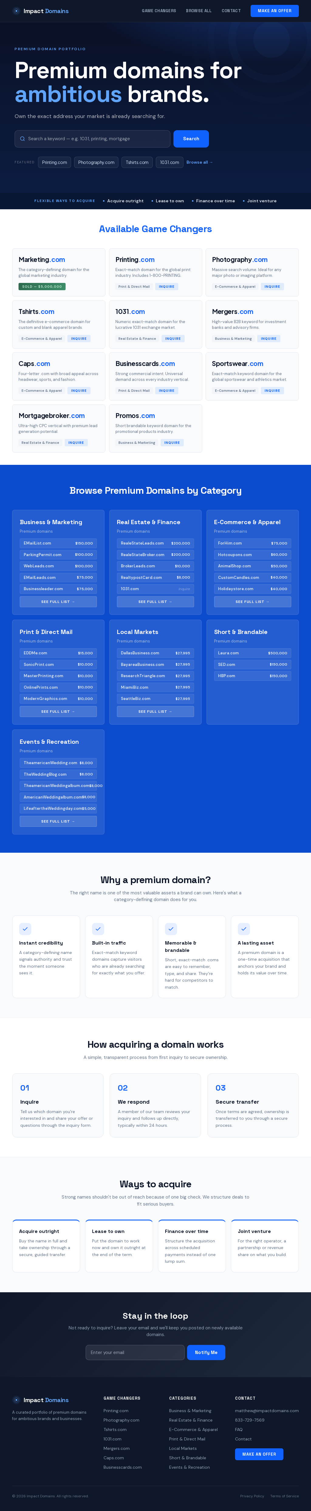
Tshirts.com (137, 162)
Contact (231, 10)
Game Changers (159, 10)
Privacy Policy (252, 1496)
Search (191, 138)
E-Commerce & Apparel (193, 1429)
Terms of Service (284, 1496)
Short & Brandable (187, 1458)
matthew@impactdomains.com (267, 1410)
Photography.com (96, 162)
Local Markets (183, 1448)
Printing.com (54, 162)
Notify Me (206, 1352)
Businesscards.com (123, 1467)
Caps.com (114, 1458)
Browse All (199, 10)
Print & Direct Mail (187, 1439)
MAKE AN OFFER (275, 10)
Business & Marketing (190, 1410)
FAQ (239, 1429)
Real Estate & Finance (191, 1420)
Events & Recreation (189, 1467)
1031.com (169, 162)
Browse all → (199, 162)
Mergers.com (117, 1448)
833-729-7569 (250, 1420)
